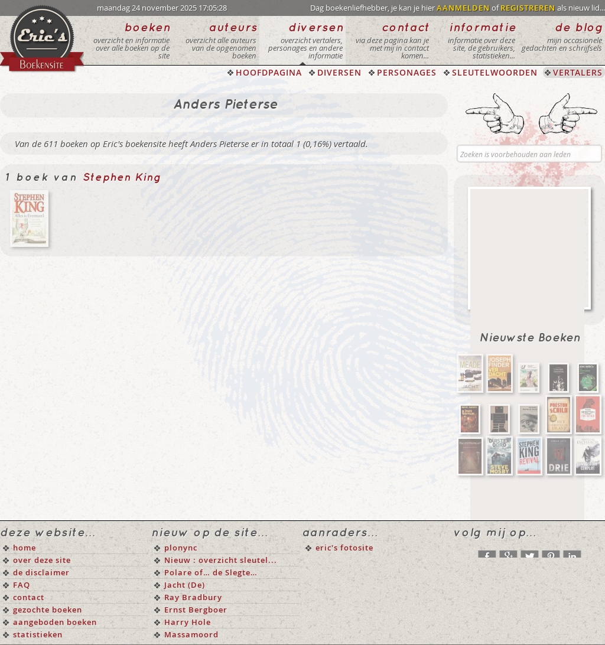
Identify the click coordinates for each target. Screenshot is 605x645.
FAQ (21, 584)
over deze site (42, 560)
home (24, 547)
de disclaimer (41, 572)
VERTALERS (578, 72)
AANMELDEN (463, 7)
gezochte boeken (47, 609)
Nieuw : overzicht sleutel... (220, 560)
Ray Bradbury (193, 597)
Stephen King (122, 177)
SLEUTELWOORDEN (495, 72)
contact (28, 597)
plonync (180, 547)
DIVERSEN (339, 72)
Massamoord (191, 634)
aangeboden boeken (55, 622)
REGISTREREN (527, 7)
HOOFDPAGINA (269, 72)
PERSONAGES (407, 72)
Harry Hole (187, 622)
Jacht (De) (184, 584)
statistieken (38, 634)
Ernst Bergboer (195, 609)
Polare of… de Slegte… (211, 572)
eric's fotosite (344, 547)
